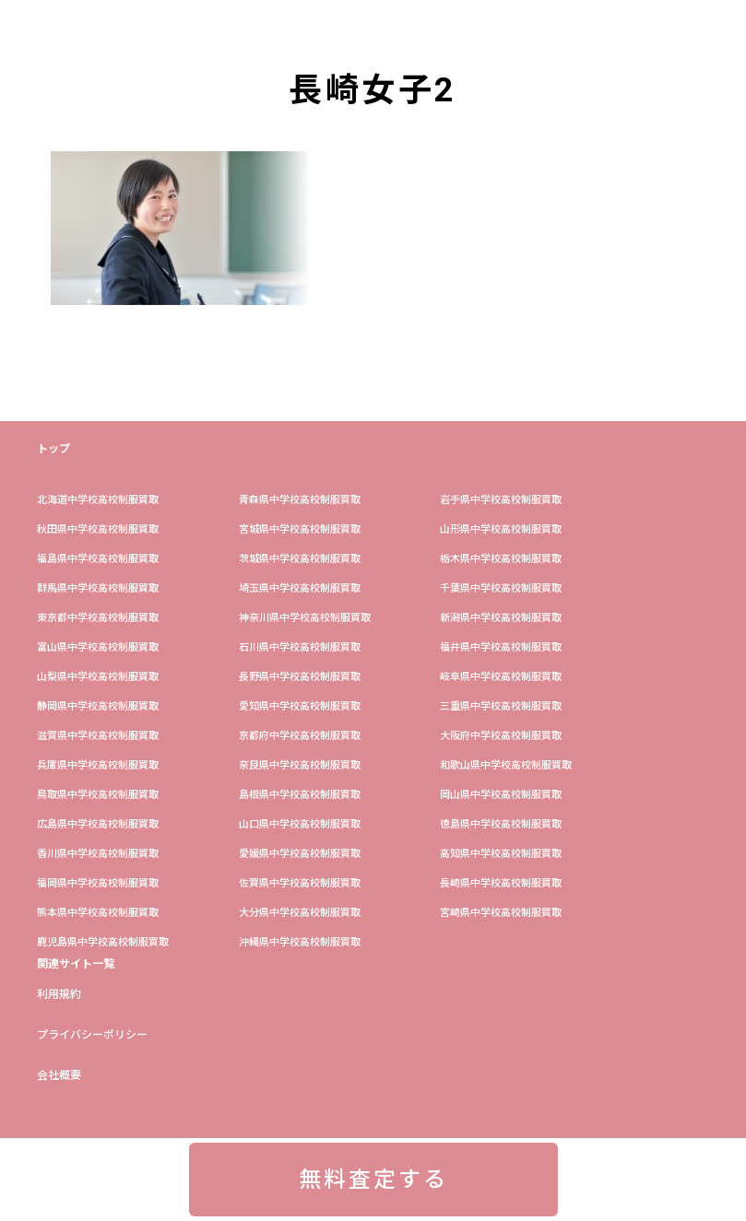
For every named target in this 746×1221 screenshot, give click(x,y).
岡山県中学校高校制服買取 (501, 795)
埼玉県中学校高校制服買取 (300, 588)
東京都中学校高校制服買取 (98, 618)
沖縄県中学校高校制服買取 (300, 942)
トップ (53, 448)
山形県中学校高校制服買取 (501, 529)
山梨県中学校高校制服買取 (98, 677)
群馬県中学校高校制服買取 (98, 588)
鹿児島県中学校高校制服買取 (103, 942)
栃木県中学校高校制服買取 (501, 559)
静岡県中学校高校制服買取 (98, 706)
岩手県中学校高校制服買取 (501, 500)
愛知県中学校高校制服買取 (300, 706)
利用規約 (59, 994)
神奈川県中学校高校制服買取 (305, 618)
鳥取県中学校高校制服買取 (98, 795)
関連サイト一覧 (75, 963)
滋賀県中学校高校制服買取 (98, 736)
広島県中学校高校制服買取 (98, 824)
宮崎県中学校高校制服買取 (501, 913)
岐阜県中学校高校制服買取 (501, 677)
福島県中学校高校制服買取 (98, 559)
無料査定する (373, 1179)
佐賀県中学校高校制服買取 (300, 883)
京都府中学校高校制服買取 (300, 736)
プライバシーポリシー (92, 1034)
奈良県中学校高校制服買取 (300, 765)
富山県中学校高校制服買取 (98, 647)
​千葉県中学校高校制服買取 (501, 588)
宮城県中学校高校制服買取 (300, 529)
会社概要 (59, 1075)
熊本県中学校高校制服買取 (98, 913)
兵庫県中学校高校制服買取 (98, 765)
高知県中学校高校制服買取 (501, 854)
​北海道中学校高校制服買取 (98, 500)
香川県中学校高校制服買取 (98, 854)
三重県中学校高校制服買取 (501, 706)
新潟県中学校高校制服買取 (501, 618)
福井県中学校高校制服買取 (501, 647)
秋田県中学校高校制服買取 (98, 529)
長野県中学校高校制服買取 (300, 677)
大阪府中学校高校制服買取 (501, 736)
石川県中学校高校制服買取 (300, 647)
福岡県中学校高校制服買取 (98, 883)
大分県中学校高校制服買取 (300, 913)
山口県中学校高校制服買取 (300, 824)
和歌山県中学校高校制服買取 (506, 765)
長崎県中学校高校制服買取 (501, 883)
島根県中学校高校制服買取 (300, 795)
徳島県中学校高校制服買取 (501, 824)
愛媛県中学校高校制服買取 (300, 854)
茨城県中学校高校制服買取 (300, 559)
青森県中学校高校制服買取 (300, 500)
